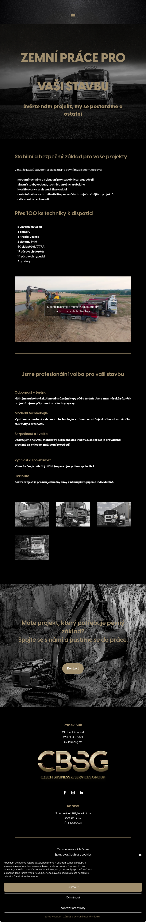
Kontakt (73, 668)
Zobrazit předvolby (73, 908)
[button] (140, 855)
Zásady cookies (53, 917)
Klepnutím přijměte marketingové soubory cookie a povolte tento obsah (73, 309)
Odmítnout (73, 897)
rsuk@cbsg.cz (73, 742)
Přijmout (73, 887)
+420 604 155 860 (72, 737)
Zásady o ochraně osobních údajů (81, 917)
